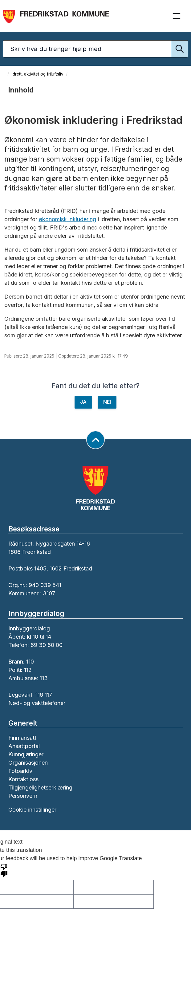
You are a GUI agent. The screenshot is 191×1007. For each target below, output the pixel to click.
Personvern (22, 796)
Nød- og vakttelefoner (36, 703)
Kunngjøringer (25, 754)
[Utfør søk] (179, 48)
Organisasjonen (28, 762)
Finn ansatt (22, 738)
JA (83, 402)
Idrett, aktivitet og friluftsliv (38, 74)
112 (28, 670)
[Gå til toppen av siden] (95, 440)
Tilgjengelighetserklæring (40, 787)
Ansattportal (24, 746)
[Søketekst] (95, 48)
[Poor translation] (4, 870)
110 (30, 661)
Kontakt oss (23, 779)
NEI (107, 402)
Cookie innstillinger (32, 809)
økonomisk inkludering (67, 219)
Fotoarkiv (20, 771)
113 (44, 678)
